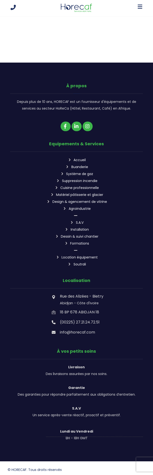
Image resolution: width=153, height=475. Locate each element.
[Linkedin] (77, 126)
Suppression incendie (76, 180)
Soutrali (76, 260)
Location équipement (76, 254)
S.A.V (77, 220)
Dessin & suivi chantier (76, 233)
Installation (76, 227)
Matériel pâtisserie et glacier (76, 193)
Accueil (76, 160)
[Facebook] (66, 126)
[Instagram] (88, 126)
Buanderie (76, 166)
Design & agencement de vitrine (76, 200)
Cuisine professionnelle (76, 186)
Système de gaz (76, 173)
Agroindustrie (76, 207)
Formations (76, 240)
